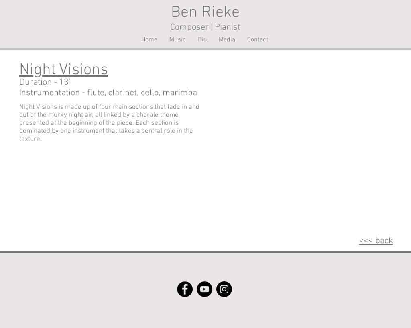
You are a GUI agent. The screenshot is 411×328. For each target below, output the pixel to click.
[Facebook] (185, 289)
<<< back (376, 241)
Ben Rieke (205, 12)
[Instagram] (224, 289)
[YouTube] (204, 289)
